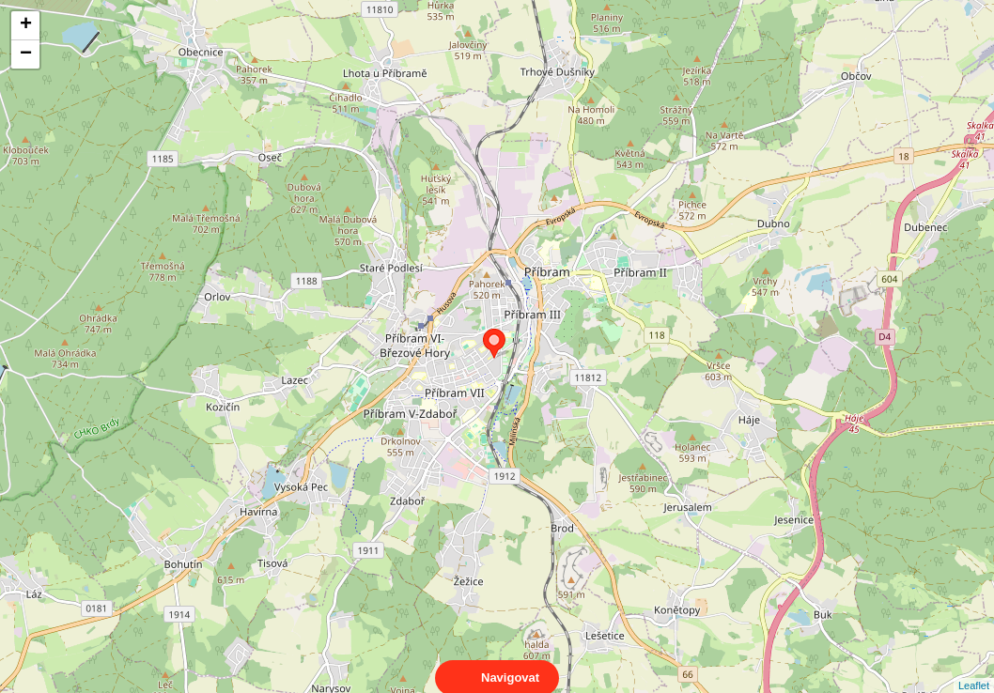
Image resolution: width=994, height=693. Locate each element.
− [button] (26, 54)
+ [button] (26, 25)
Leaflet (973, 668)
